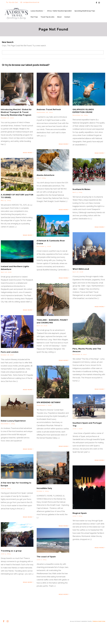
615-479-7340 (12, 2)
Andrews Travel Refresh (49, 110)
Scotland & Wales (81, 190)
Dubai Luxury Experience (13, 421)
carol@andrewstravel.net (30, 2)
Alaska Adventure (45, 175)
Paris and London (9, 352)
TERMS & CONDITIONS (98, 621)
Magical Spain (80, 513)
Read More (28, 153)
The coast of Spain (46, 557)
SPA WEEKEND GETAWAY (49, 403)
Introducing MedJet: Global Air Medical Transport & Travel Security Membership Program (16, 112)
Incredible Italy (44, 488)
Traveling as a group (11, 551)
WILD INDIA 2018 (81, 269)
